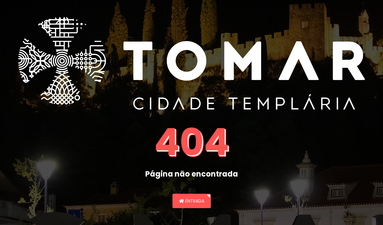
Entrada (191, 201)
